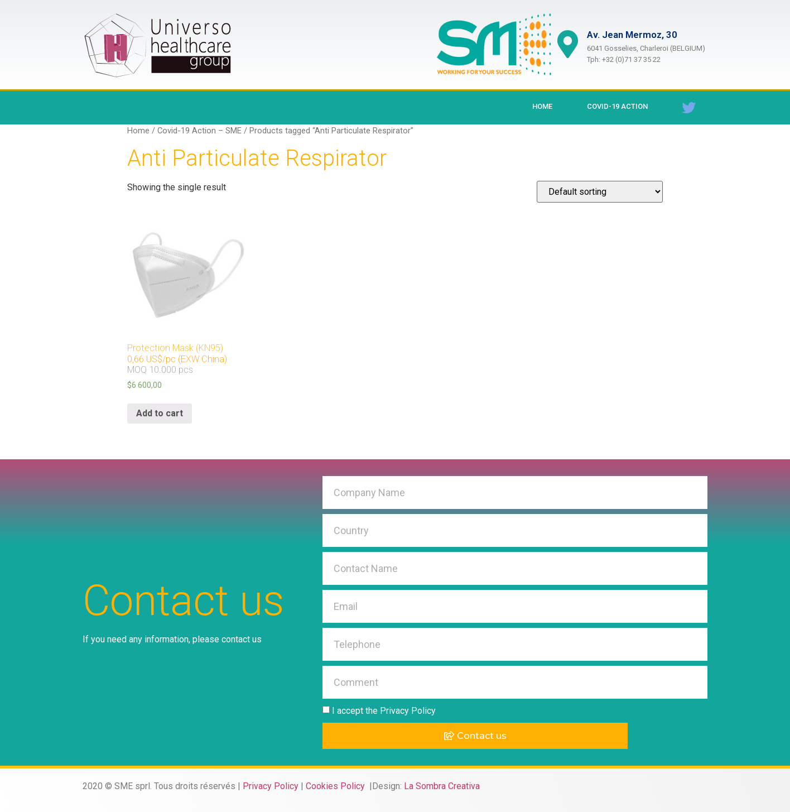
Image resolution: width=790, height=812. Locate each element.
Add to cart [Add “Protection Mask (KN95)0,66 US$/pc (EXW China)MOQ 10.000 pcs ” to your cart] (159, 413)
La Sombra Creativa (442, 786)
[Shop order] (600, 192)
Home (542, 106)
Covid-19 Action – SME (199, 131)
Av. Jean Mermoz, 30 (632, 34)
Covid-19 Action (617, 106)
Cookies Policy (336, 786)
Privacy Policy (270, 786)
